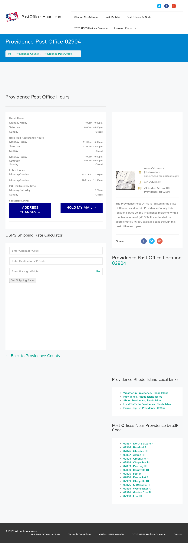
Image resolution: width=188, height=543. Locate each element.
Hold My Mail (112, 17)
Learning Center (125, 28)
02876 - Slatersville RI (136, 485)
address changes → (30, 210)
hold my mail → (82, 207)
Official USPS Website (111, 534)
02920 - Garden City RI (137, 492)
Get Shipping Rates (23, 280)
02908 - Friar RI (132, 496)
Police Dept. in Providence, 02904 (144, 408)
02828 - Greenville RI (136, 459)
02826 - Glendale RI (135, 451)
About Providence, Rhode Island (142, 400)
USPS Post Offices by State (44, 534)
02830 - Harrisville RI (136, 470)
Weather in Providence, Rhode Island (145, 393)
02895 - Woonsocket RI (137, 488)
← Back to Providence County (32, 355)
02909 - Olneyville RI (136, 481)
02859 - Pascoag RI (135, 466)
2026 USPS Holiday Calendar (91, 28)
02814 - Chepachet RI (136, 462)
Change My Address (86, 17)
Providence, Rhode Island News (142, 397)
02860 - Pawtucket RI (136, 477)
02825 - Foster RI (133, 474)
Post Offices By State (139, 17)
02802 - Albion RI (133, 455)
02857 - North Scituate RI (138, 443)
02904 (119, 263)
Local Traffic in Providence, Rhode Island (147, 404)
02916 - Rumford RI (135, 447)
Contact (178, 534)
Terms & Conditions (79, 534)
